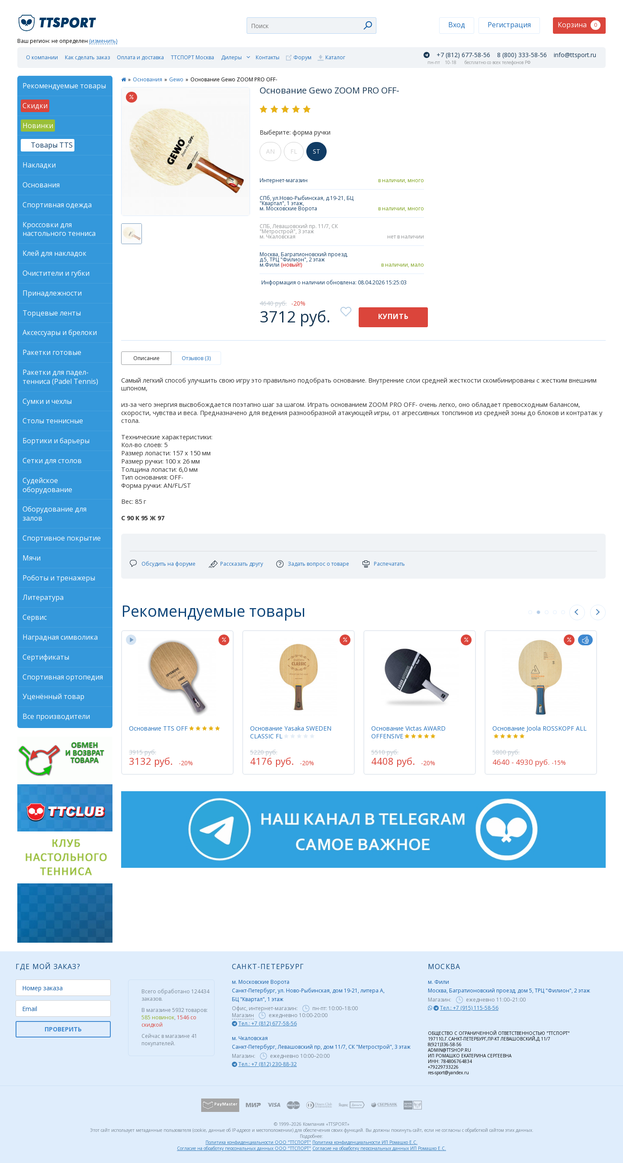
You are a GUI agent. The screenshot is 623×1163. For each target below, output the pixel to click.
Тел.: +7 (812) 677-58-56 (267, 1023)
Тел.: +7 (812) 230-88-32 (267, 1064)
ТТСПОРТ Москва (192, 57)
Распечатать (389, 563)
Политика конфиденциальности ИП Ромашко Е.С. (364, 1142)
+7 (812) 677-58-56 (463, 55)
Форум (302, 57)
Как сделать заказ (87, 57)
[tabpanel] (177, 702)
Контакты (267, 57)
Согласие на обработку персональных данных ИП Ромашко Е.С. (379, 1148)
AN (270, 151)
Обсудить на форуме (168, 563)
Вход (456, 24)
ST (316, 151)
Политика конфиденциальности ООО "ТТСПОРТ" (258, 1142)
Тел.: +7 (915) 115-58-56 (469, 1008)
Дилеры (231, 57)
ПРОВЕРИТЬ (63, 1029)
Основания (147, 79)
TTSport (58, 19)
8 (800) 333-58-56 (522, 55)
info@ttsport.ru (575, 55)
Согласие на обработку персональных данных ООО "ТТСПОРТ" (244, 1148)
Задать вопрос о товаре (318, 563)
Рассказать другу (241, 563)
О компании (42, 57)
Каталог (335, 57)
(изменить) (103, 41)
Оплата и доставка (140, 57)
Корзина (579, 25)
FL (293, 151)
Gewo (176, 79)
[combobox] (311, 25)
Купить (393, 316)
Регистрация (509, 24)
